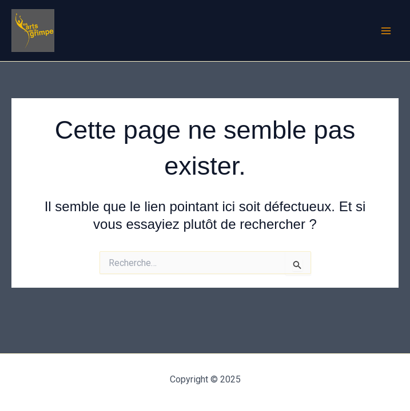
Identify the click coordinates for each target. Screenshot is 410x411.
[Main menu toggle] (386, 30)
